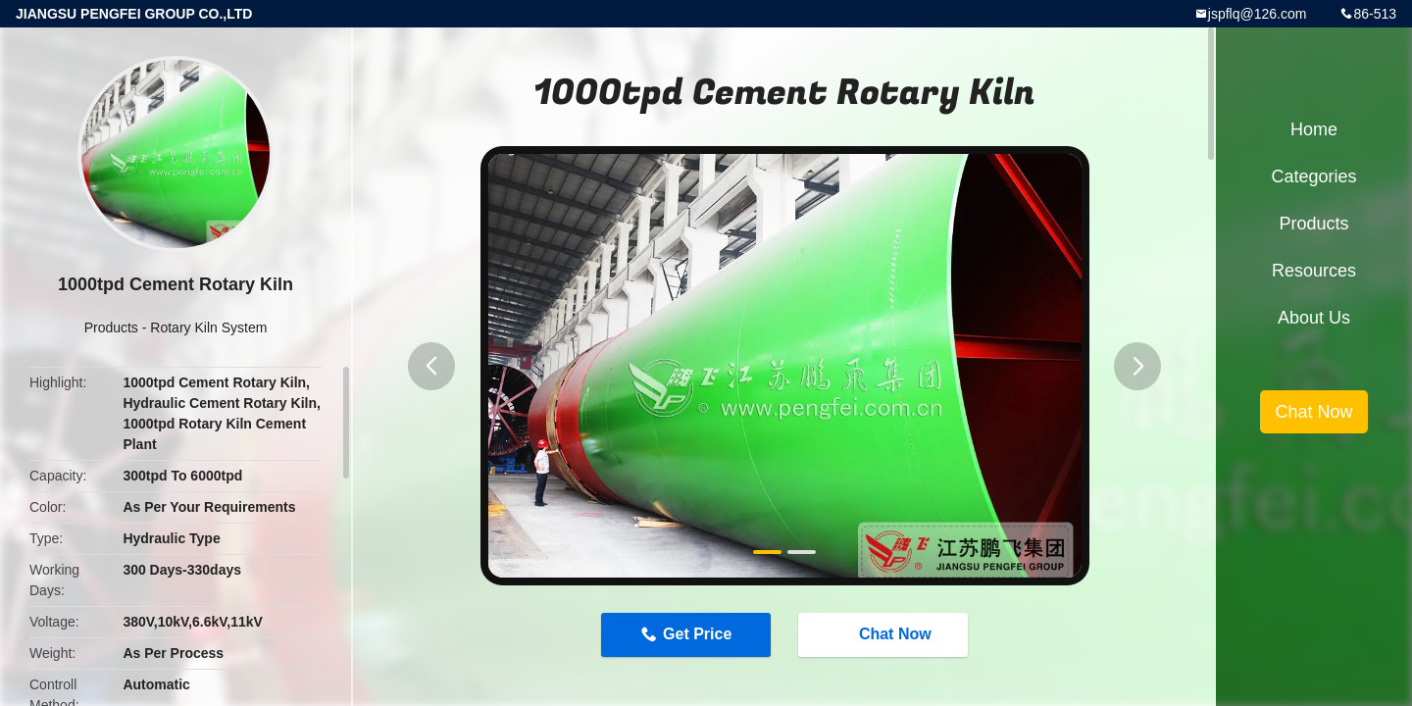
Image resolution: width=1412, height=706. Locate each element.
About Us (1314, 318)
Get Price (697, 634)
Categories (1313, 176)
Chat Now (885, 633)
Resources (1314, 270)
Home (1313, 129)
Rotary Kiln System (208, 327)
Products (111, 327)
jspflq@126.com (1257, 14)
